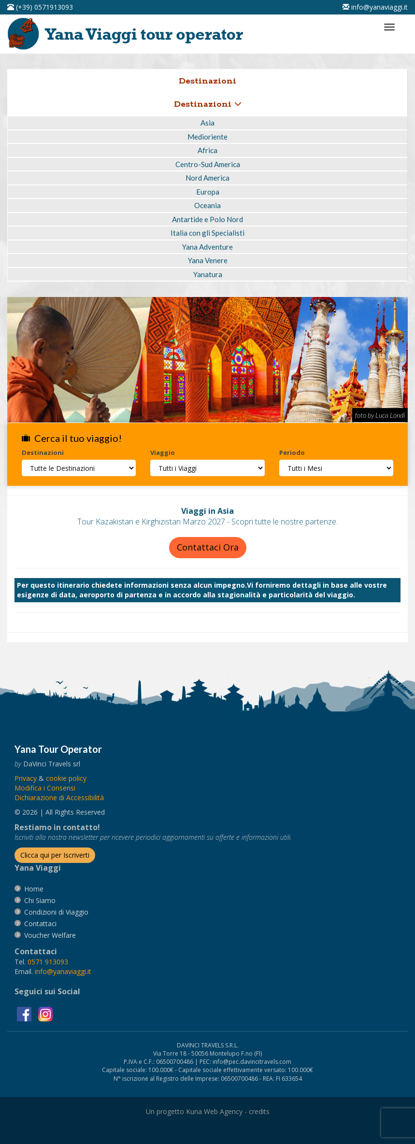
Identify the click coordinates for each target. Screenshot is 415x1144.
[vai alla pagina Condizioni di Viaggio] (56, 912)
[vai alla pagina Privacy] (25, 778)
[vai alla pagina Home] (128, 33)
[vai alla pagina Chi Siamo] (40, 900)
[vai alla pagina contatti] (40, 923)
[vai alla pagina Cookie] (66, 778)
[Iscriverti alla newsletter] (54, 855)
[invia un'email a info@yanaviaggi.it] (63, 971)
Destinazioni (208, 104)
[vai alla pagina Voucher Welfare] (50, 935)
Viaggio (162, 452)
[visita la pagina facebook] (25, 1013)
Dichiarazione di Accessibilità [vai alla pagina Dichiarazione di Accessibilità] (59, 797)
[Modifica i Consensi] (44, 787)
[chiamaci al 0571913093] (48, 961)
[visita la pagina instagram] (45, 1013)
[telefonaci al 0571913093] (40, 7)
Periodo (292, 452)
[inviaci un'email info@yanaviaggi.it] (375, 7)
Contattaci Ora (208, 547)
